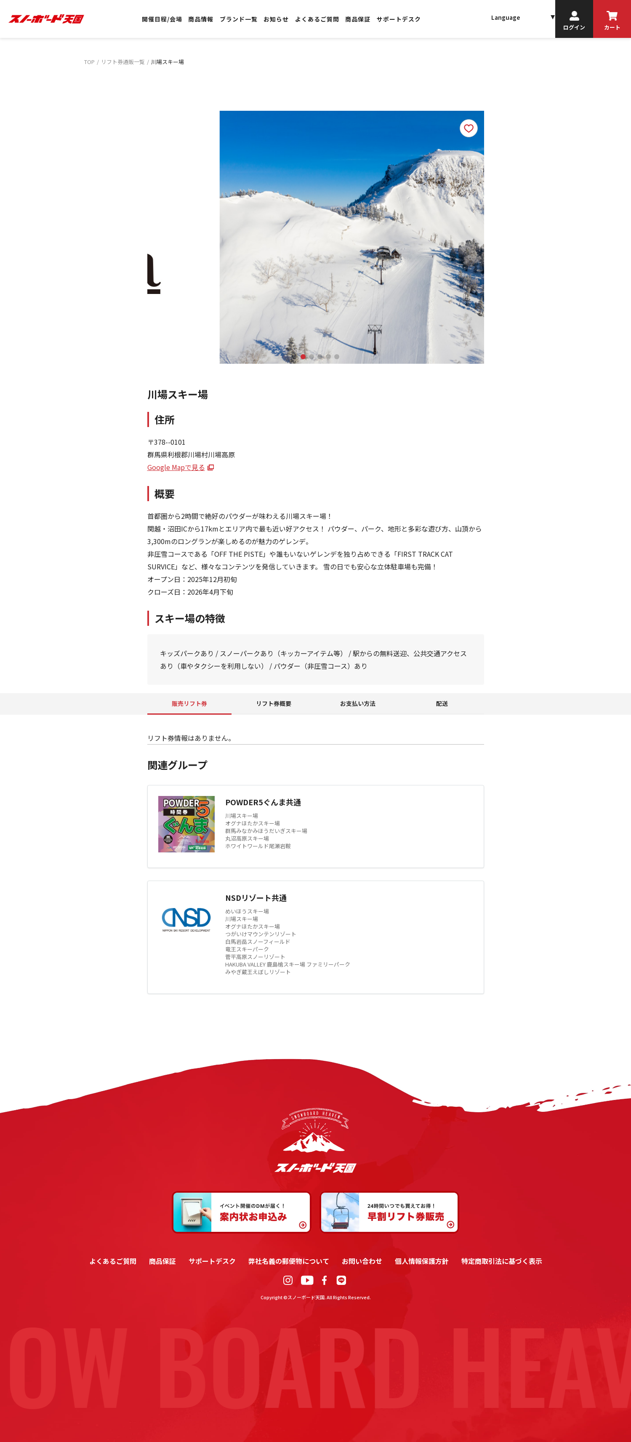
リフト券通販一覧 (123, 61)
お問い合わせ (362, 1261)
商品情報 (200, 19)
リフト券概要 (273, 703)
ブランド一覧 (239, 19)
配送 (442, 703)
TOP (89, 61)
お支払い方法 (357, 703)
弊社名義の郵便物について (288, 1261)
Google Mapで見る (176, 467)
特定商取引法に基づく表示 (501, 1261)
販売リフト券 (189, 703)
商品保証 (357, 19)
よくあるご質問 (317, 19)
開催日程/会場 (162, 19)
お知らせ (276, 19)
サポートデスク (399, 19)
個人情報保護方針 (422, 1261)
